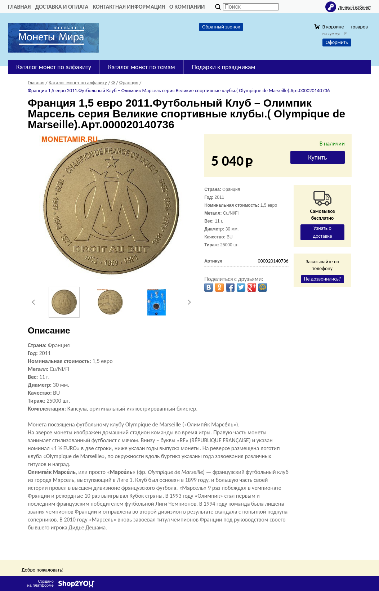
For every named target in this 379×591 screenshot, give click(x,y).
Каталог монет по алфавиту (53, 67)
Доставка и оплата (61, 6)
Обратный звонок (221, 27)
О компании (187, 6)
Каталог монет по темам (141, 67)
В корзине (345, 27)
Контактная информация (129, 6)
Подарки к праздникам (223, 67)
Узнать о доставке (322, 232)
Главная (19, 6)
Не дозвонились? (322, 279)
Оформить (337, 42)
